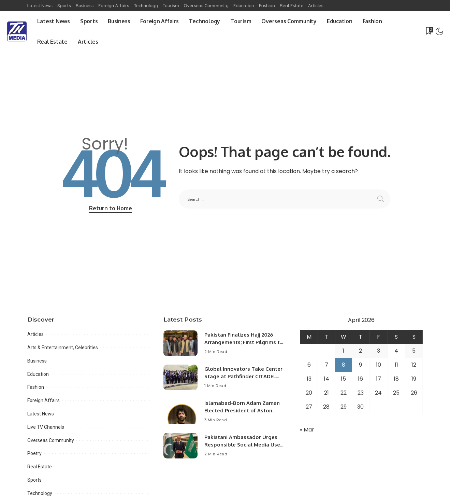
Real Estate (39, 466)
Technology (39, 493)
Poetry (34, 453)
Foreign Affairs (43, 400)
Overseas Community (50, 440)
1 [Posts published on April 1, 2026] (343, 351)
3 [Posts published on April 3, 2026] (378, 351)
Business (37, 361)
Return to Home (110, 208)
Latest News (40, 413)
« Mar (307, 430)
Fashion (35, 387)
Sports (34, 480)
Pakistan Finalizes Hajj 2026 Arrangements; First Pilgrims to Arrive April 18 (243, 342)
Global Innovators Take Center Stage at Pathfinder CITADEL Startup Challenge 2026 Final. (243, 376)
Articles (35, 334)
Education (38, 374)
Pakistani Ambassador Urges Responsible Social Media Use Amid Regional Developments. (242, 445)
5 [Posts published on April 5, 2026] (414, 351)
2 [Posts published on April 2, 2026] (360, 351)
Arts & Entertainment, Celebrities (62, 347)
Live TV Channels (45, 427)
